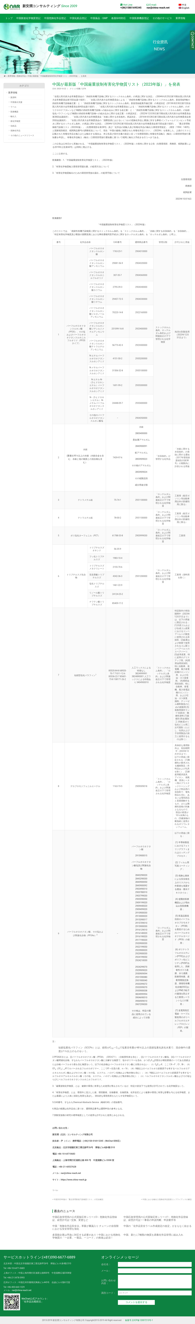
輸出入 (13, 116)
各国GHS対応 (118, 18)
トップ (9, 18)
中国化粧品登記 (78, 18)
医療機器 (14, 112)
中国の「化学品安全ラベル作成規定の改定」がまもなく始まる (158, 1226)
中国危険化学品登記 (55, 18)
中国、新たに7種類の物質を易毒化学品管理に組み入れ (153, 1234)
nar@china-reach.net (158, 7)
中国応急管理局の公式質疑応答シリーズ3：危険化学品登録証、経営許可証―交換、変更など (84, 1218)
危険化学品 (21, 76)
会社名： (106, 1264)
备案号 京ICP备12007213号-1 (139, 1320)
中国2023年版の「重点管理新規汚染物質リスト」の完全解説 (77, 1199)
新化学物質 (15, 121)
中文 (183, 4)
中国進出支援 (16, 102)
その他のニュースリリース (22, 135)
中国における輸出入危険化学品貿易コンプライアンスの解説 (166, 1199)
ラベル (13, 107)
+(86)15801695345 (130, 7)
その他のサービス (162, 18)
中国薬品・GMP (99, 18)
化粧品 (13, 126)
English (184, 8)
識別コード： (108, 1292)
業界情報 (180, 18)
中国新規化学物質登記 (28, 18)
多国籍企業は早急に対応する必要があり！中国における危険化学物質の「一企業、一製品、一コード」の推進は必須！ (86, 1236)
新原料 (13, 97)
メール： (106, 1270)
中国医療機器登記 (139, 18)
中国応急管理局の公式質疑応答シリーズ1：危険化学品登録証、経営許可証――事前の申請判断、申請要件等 (156, 1218)
